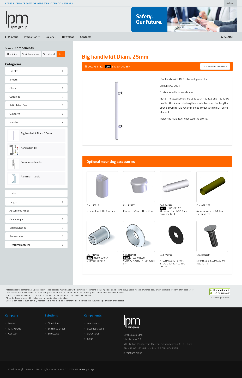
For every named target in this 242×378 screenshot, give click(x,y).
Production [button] (32, 37)
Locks (12, 193)
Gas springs (16, 219)
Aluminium (12, 54)
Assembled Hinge (19, 210)
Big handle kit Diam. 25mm (36, 133)
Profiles (14, 71)
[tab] (36, 71)
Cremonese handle (31, 162)
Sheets (13, 79)
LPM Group (11, 37)
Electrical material (19, 245)
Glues (12, 88)
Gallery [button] (51, 37)
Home (10, 323)
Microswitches (17, 228)
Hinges (13, 202)
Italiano (230, 3)
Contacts (85, 37)
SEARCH (227, 37)
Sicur (61, 54)
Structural (49, 54)
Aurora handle (29, 148)
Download (68, 37)
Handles (14, 122)
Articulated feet (18, 105)
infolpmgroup (133, 353)
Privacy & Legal (87, 369)
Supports (14, 114)
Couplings (14, 97)
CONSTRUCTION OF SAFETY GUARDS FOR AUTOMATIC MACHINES (39, 3)
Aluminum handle (30, 176)
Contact (11, 333)
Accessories (16, 236)
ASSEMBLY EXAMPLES (215, 66)
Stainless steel (30, 54)
